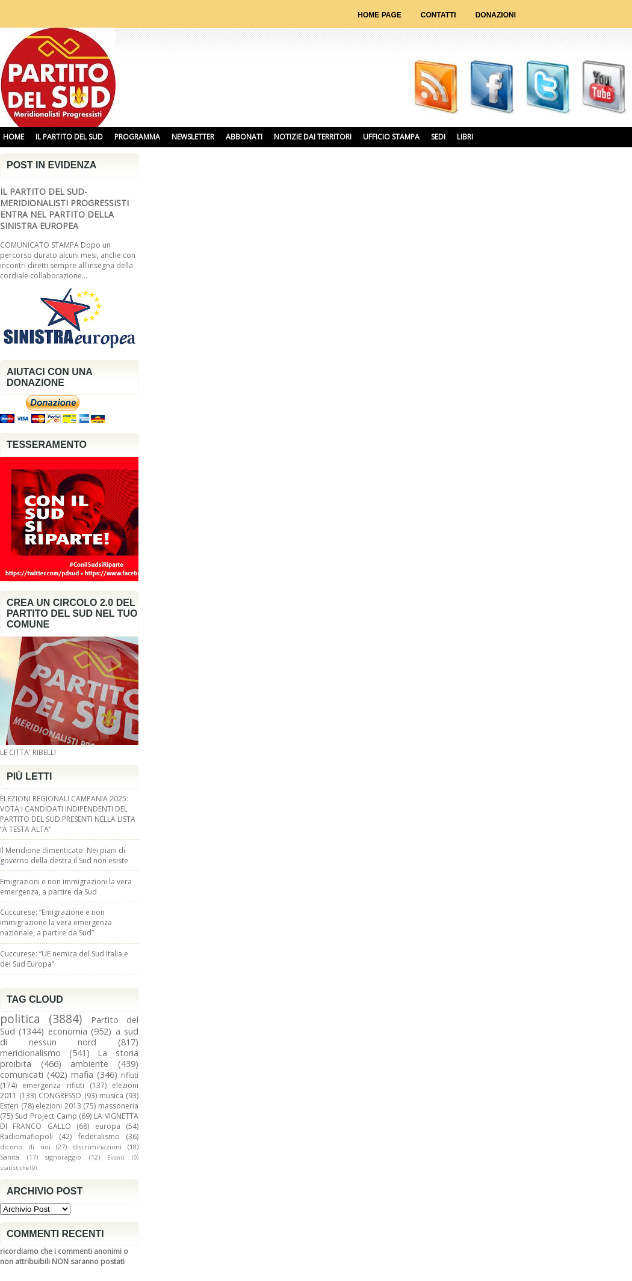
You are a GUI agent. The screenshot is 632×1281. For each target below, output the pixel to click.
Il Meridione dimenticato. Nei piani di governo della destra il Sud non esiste (64, 855)
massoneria (118, 1106)
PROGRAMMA (137, 137)
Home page (379, 15)
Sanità (9, 1156)
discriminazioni (97, 1146)
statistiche (14, 1168)
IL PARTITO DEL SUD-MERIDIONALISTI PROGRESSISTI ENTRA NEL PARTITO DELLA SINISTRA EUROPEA (64, 208)
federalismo (99, 1136)
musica (111, 1095)
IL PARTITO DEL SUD (69, 137)
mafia (82, 1074)
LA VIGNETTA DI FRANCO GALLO (69, 1121)
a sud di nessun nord (69, 1037)
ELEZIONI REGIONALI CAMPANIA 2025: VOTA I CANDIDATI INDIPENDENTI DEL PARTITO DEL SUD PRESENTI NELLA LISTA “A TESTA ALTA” (67, 813)
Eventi (116, 1157)
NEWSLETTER (193, 137)
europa (107, 1126)
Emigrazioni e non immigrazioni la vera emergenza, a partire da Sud (66, 886)
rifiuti (129, 1075)
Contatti (438, 15)
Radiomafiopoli (26, 1136)
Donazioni (496, 15)
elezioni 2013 (58, 1106)
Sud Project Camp (46, 1116)
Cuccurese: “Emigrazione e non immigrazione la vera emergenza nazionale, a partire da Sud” (56, 922)
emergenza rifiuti (53, 1085)
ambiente (89, 1063)
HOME (13, 137)
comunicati (21, 1074)
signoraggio (63, 1156)
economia (67, 1031)
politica (20, 1018)
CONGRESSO (60, 1095)
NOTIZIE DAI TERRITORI (313, 137)
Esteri (9, 1106)
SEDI (438, 137)
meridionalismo (30, 1053)
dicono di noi (25, 1146)
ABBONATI (244, 137)
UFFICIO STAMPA (391, 137)
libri (465, 137)
